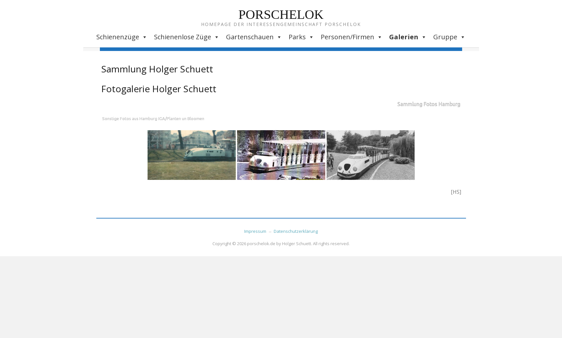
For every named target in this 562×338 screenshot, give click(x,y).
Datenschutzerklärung (296, 231)
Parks (301, 37)
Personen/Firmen (352, 37)
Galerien (408, 37)
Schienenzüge (122, 37)
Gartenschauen (254, 37)
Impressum (255, 231)
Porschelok (280, 14)
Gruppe (449, 37)
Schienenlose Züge (187, 37)
